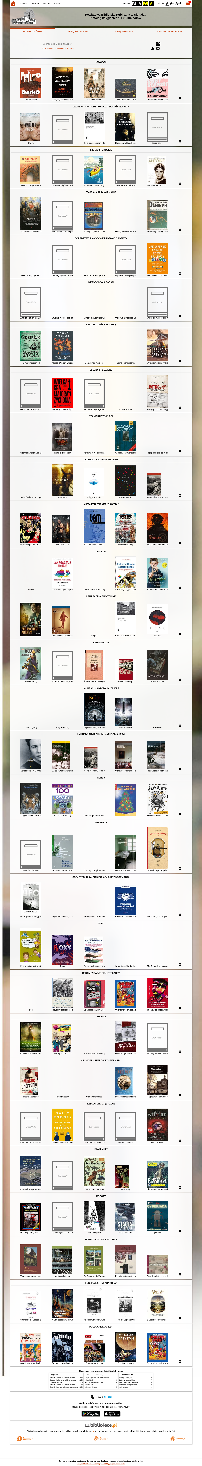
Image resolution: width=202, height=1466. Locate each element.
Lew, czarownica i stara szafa (94, 1382)
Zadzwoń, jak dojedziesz (127, 1380)
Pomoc (46, 3)
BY (151, 3)
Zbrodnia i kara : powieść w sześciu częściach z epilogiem (68, 1387)
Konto (57, 3)
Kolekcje (70, 48)
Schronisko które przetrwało (128, 1385)
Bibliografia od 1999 (124, 31)
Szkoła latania (89, 1380)
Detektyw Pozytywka (125, 1378)
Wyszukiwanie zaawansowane (54, 48)
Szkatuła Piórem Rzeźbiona (169, 31)
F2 (178, 3)
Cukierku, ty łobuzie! (91, 1387)
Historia (35, 3)
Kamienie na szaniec (56, 1382)
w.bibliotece (87, 1431)
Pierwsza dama (89, 1385)
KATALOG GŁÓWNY (32, 31)
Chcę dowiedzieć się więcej (88, 1463)
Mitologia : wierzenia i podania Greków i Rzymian (65, 1378)
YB (145, 3)
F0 (167, 3)
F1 (172, 3)
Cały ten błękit (123, 1387)
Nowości (23, 3)
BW (140, 3)
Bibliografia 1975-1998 (78, 31)
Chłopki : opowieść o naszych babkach (97, 1378)
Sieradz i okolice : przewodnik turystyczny (63, 1380)
